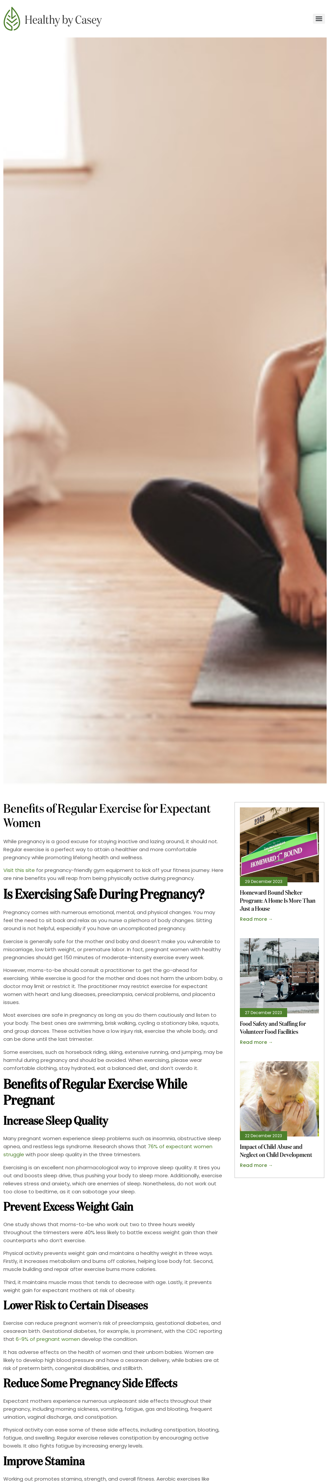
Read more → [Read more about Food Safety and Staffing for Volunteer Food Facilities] (256, 1042)
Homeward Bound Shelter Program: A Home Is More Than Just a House (278, 901)
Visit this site (19, 870)
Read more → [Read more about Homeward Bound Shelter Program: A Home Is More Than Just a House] (256, 919)
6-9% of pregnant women (48, 1339)
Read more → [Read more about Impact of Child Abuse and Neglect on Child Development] (256, 1165)
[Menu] (319, 19)
